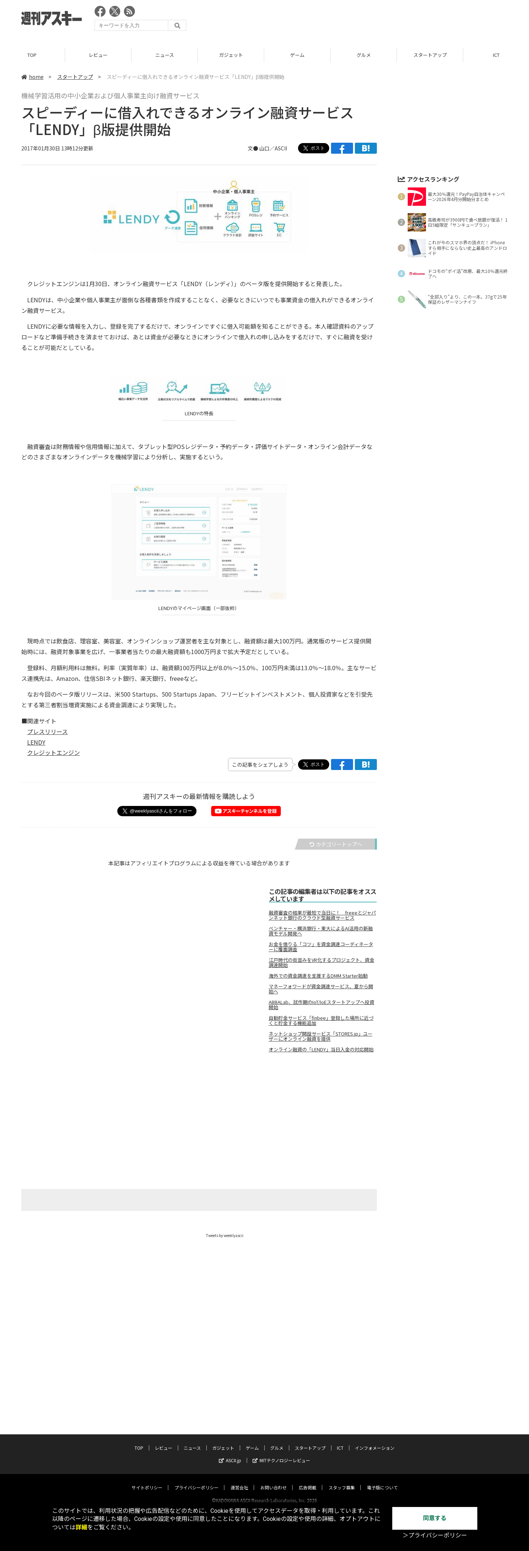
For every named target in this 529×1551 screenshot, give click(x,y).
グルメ (365, 54)
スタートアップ (431, 54)
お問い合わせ (273, 1480)
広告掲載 (307, 1480)
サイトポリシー (147, 1480)
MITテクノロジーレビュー (281, 1453)
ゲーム (298, 54)
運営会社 (239, 1480)
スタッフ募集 (341, 1480)
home (32, 76)
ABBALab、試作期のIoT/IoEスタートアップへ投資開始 (321, 1005)
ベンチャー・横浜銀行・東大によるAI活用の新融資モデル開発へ (321, 931)
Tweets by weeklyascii (224, 1235)
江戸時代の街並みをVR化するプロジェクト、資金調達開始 (321, 962)
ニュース (166, 54)
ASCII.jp (230, 1453)
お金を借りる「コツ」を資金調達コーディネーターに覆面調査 (321, 947)
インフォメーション (374, 1441)
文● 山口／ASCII (267, 148)
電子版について (382, 1480)
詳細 (81, 1527)
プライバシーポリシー (196, 1480)
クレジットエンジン (53, 752)
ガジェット (232, 54)
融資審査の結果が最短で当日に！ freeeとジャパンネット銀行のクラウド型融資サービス (322, 915)
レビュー (99, 54)
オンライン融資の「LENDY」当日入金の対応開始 (321, 1049)
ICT (340, 1441)
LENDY (36, 742)
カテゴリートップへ (335, 844)
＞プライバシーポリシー (435, 1535)
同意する (435, 1518)
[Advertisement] (374, 20)
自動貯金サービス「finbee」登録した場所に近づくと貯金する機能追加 (321, 1020)
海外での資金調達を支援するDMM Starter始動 (318, 975)
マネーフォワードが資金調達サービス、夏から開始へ (321, 989)
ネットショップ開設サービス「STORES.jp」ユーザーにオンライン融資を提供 (320, 1036)
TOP (33, 54)
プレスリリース (47, 731)
